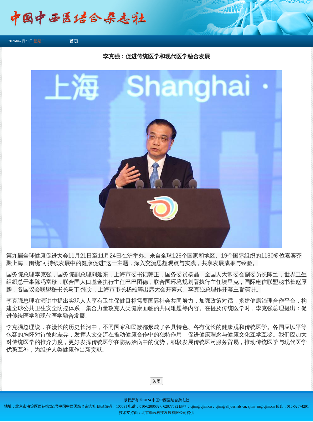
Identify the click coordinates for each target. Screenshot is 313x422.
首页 (73, 41)
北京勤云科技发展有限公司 (164, 412)
